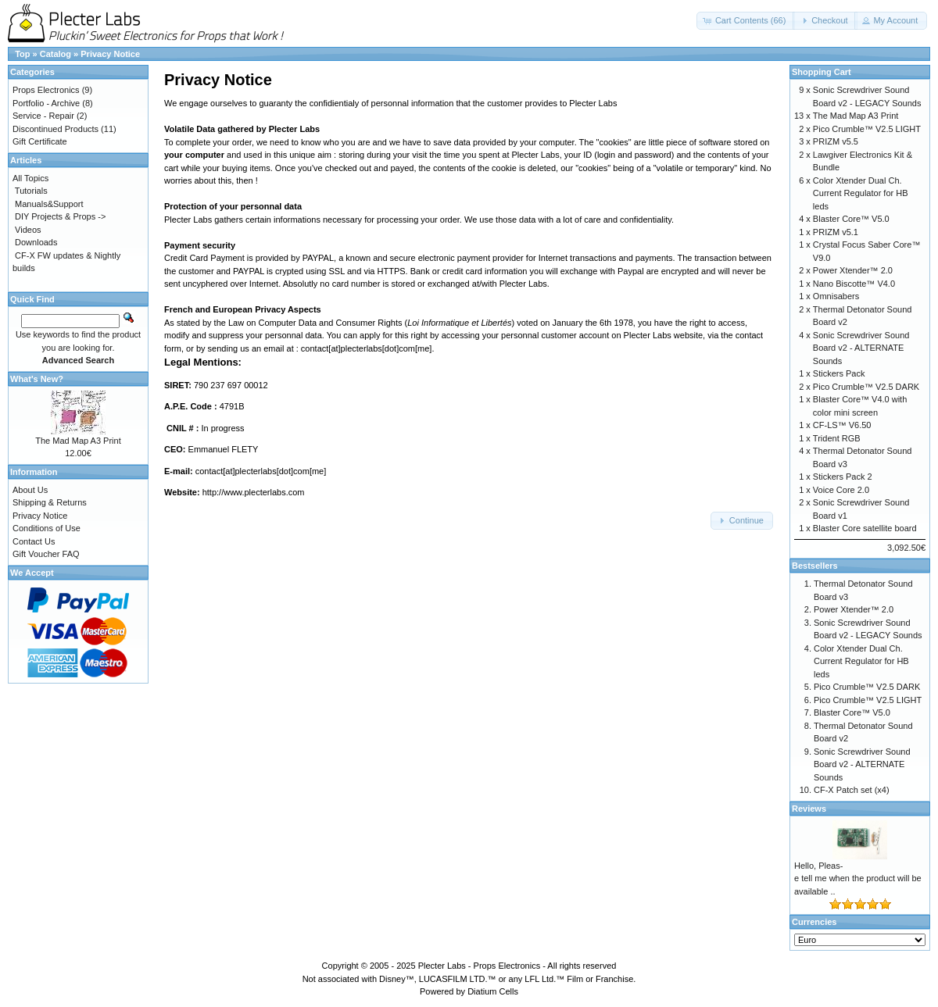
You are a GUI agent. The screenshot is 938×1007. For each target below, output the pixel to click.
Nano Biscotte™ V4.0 (854, 283)
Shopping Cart (821, 72)
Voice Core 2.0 (841, 490)
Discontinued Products (55, 129)
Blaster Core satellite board (865, 528)
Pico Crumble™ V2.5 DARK (866, 386)
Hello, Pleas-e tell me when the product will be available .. (858, 878)
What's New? (36, 379)
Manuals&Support (49, 204)
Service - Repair (43, 115)
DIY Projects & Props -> (60, 216)
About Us (30, 490)
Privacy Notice (110, 54)
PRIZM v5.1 (835, 232)
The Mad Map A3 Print (77, 440)
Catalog (55, 54)
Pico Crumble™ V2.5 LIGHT (867, 129)
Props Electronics (46, 90)
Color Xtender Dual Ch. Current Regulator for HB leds (860, 193)
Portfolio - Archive (46, 103)
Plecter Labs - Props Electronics (479, 965)
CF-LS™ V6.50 (842, 425)
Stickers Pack (839, 373)
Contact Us (34, 541)
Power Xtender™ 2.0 (853, 270)
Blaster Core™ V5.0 (851, 218)
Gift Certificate (40, 141)
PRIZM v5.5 (835, 141)
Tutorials (31, 190)
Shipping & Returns (50, 502)
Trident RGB (837, 438)
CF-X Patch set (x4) (852, 790)
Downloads (36, 242)
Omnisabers (836, 296)
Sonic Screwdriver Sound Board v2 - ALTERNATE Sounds (861, 348)
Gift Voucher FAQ (46, 554)
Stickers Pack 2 (842, 476)
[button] (746, 21)
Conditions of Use (47, 528)
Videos (28, 229)
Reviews (809, 808)
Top (22, 54)
